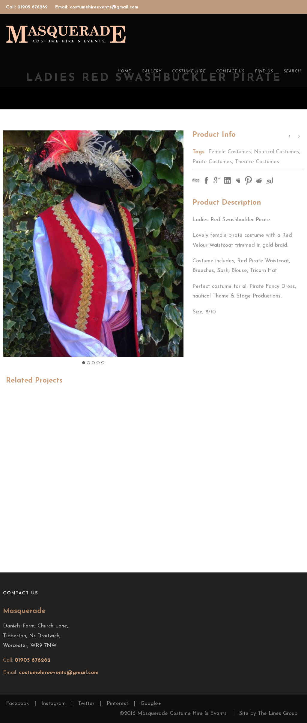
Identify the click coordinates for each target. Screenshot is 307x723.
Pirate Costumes (212, 162)
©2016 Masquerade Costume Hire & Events (173, 713)
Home (124, 71)
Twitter (86, 703)
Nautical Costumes (276, 152)
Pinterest (117, 703)
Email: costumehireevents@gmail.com (96, 7)
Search (292, 71)
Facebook (17, 703)
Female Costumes (229, 152)
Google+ (151, 703)
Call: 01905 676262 (27, 7)
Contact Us (230, 71)
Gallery (152, 71)
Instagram (53, 703)
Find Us (264, 71)
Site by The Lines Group (268, 713)
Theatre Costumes (257, 162)
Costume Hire (189, 71)
